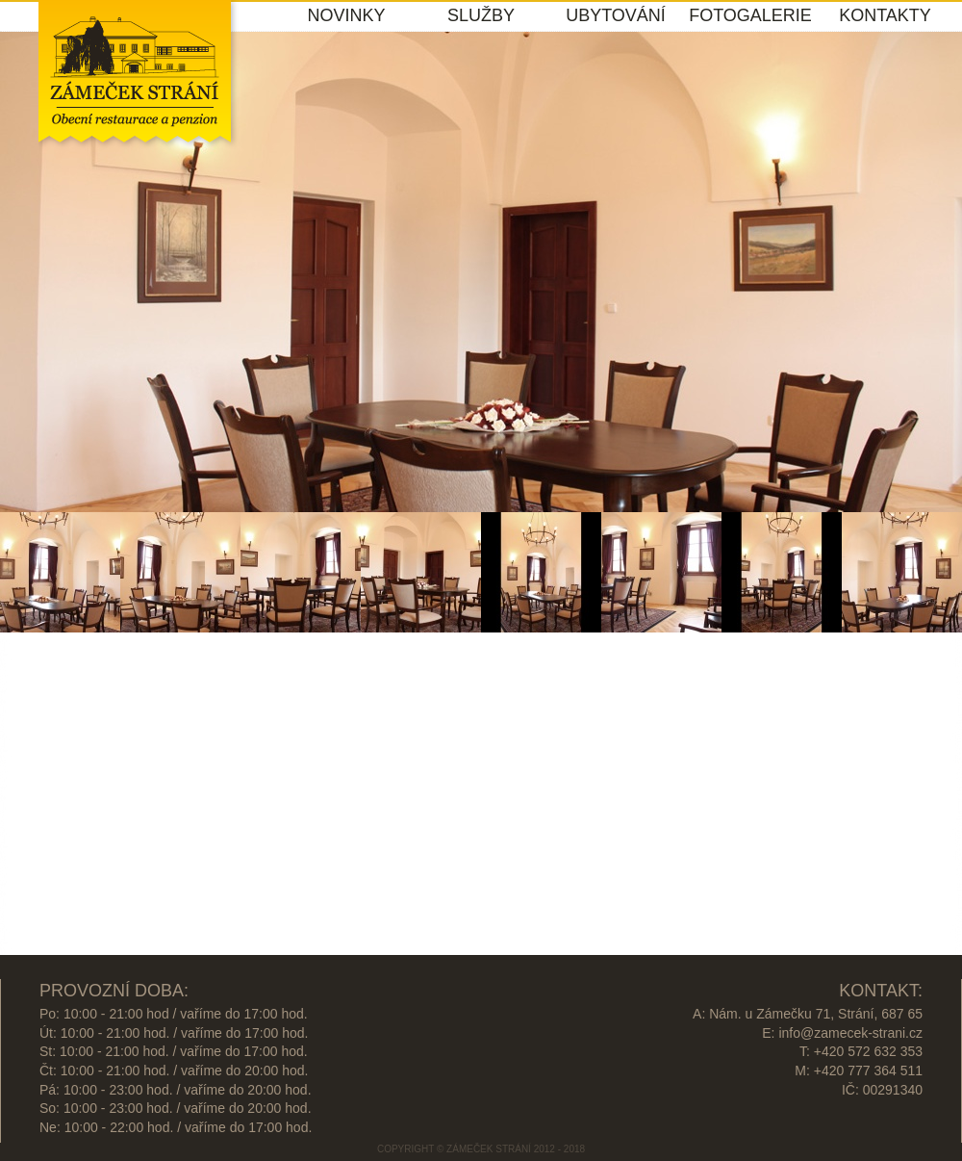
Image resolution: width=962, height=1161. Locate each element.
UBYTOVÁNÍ (616, 15)
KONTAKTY (885, 15)
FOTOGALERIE (750, 15)
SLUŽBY (481, 15)
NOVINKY (346, 15)
